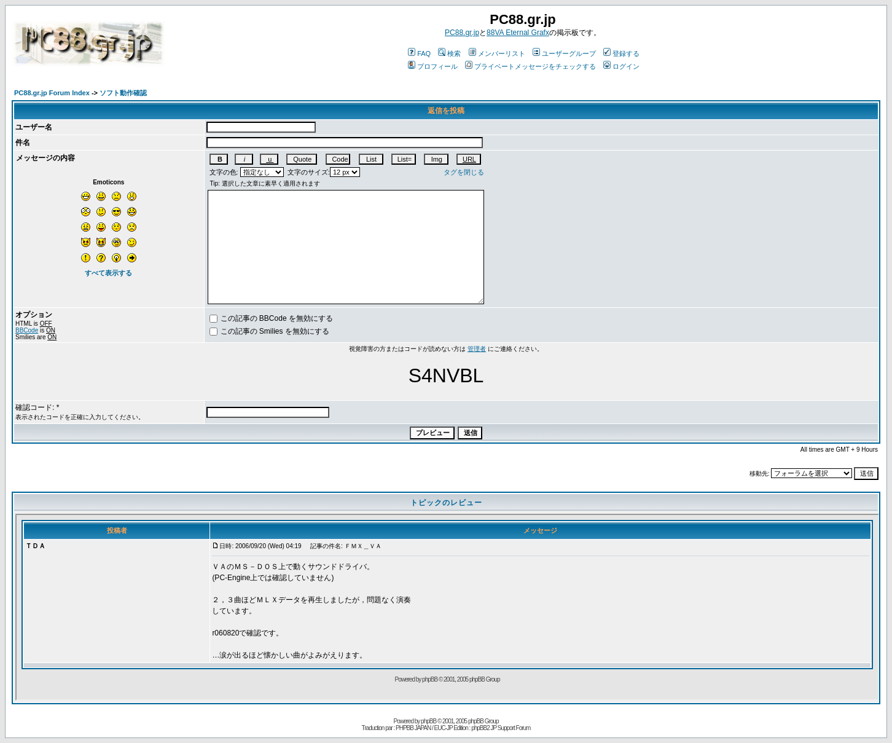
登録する (621, 53)
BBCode (26, 330)
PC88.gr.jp (462, 32)
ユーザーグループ (564, 53)
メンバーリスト (497, 53)
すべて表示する (108, 273)
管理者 (477, 348)
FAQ (419, 53)
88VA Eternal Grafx (518, 32)
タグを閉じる (464, 172)
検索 (449, 53)
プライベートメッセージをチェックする (530, 66)
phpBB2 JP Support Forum (500, 728)
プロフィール (433, 66)
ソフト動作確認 (123, 92)
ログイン (621, 66)
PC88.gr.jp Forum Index (52, 92)
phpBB (428, 721)
